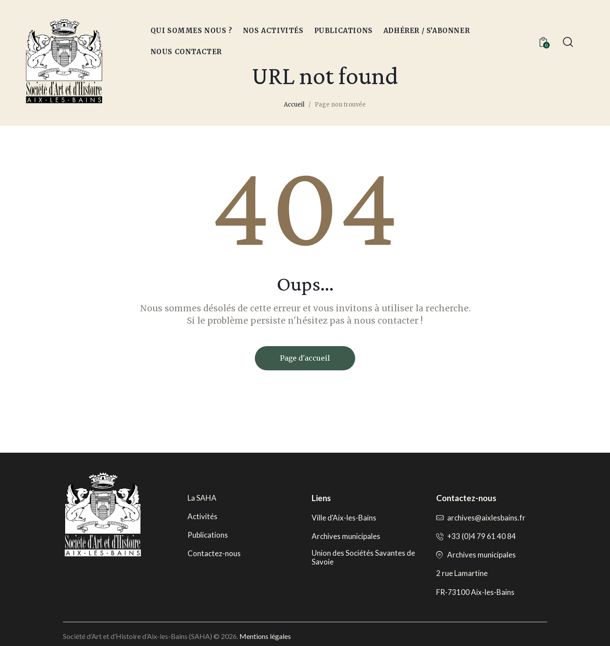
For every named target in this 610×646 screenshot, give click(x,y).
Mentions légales (265, 636)
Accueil (294, 104)
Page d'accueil (305, 358)
